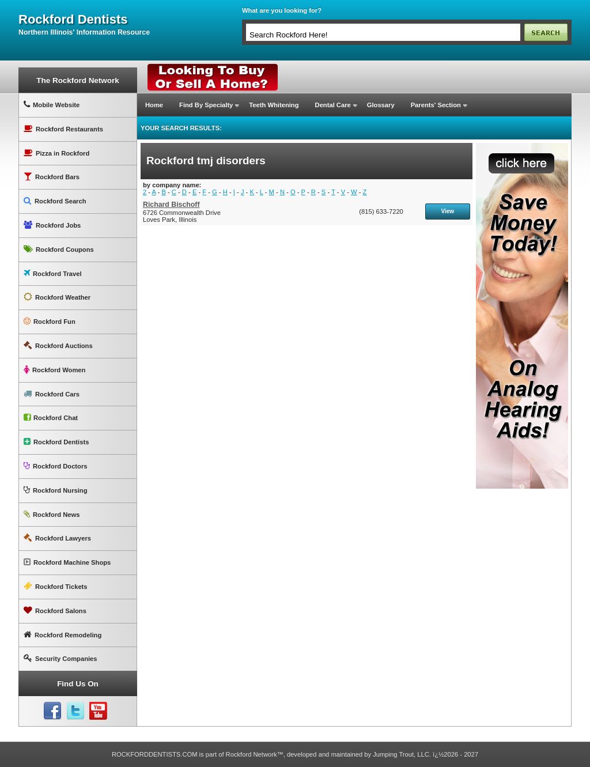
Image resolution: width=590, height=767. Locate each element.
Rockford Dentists (56, 441)
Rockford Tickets (56, 586)
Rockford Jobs (52, 225)
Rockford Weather (57, 297)
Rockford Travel (53, 273)
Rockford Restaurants (63, 128)
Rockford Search (55, 201)
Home (154, 104)
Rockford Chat (51, 417)
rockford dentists (72, 19)
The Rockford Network (77, 80)
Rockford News (52, 514)
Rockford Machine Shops (67, 562)
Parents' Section (436, 104)
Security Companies (60, 658)
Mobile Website (52, 104)
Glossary (381, 104)
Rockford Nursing (55, 490)
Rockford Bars (52, 176)
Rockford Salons (55, 610)
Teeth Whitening (273, 104)
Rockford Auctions (58, 345)
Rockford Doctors (55, 466)
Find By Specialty (206, 104)
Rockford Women (54, 369)
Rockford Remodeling (62, 634)
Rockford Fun (49, 321)
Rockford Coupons (59, 249)
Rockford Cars (52, 394)
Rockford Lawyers (57, 538)
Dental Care (333, 104)
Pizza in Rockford (56, 153)
